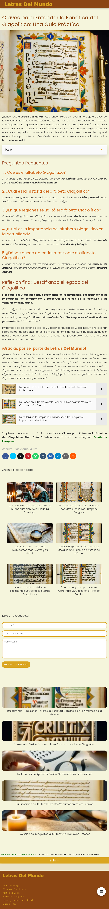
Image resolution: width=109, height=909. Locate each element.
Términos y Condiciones (14, 889)
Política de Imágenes (13, 896)
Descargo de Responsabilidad (18, 900)
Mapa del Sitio (10, 904)
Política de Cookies (12, 893)
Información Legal (11, 885)
